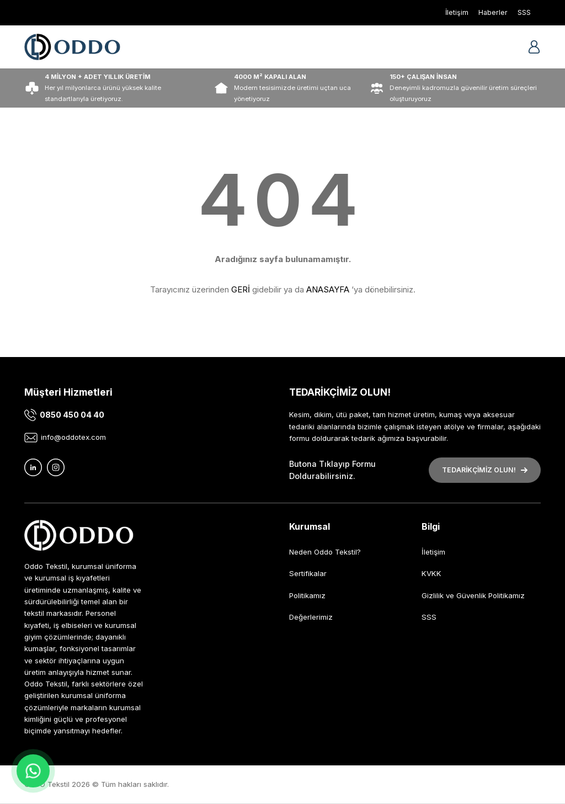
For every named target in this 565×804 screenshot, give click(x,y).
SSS (429, 617)
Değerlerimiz (311, 617)
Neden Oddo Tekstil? (325, 551)
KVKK (431, 573)
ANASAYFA (327, 289)
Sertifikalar (308, 573)
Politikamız (307, 595)
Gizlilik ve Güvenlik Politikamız (473, 595)
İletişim (433, 551)
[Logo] (72, 47)
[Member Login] (534, 47)
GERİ (240, 289)
